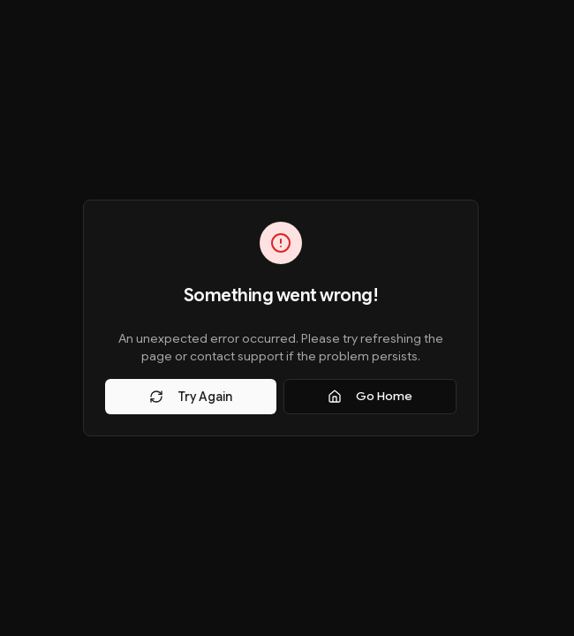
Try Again (190, 397)
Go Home (370, 396)
